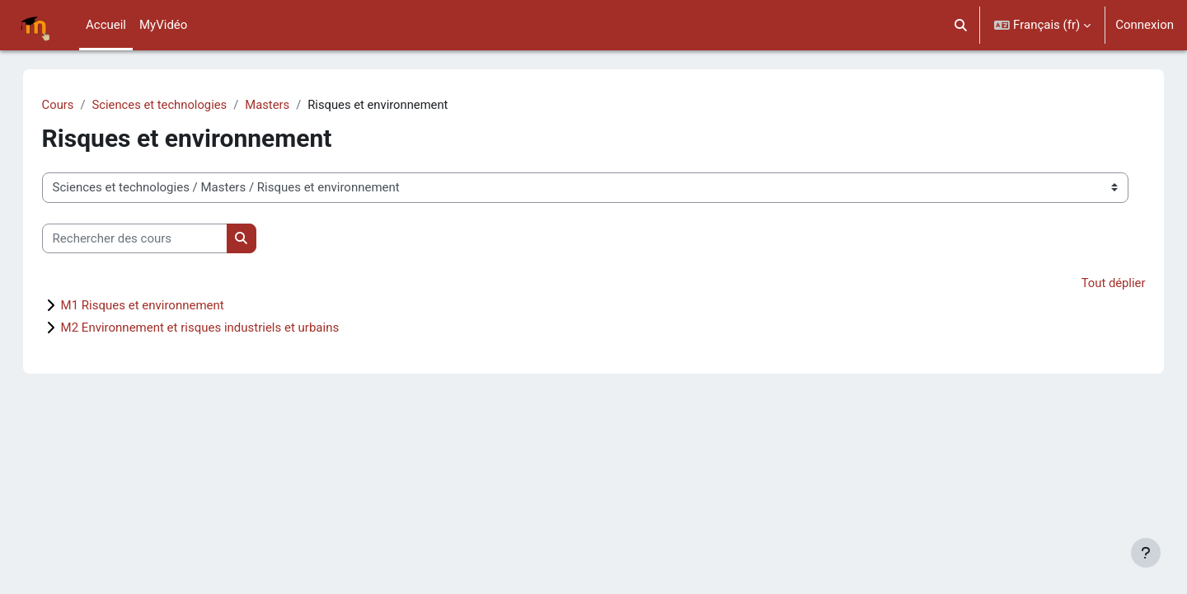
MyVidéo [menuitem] (163, 24)
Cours (75, 104)
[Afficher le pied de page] (1146, 553)
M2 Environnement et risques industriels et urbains (216, 328)
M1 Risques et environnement (159, 306)
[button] (961, 25)
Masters (287, 104)
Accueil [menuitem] (106, 24)
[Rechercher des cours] (151, 239)
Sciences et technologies (178, 104)
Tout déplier (1095, 283)
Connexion (1144, 24)
